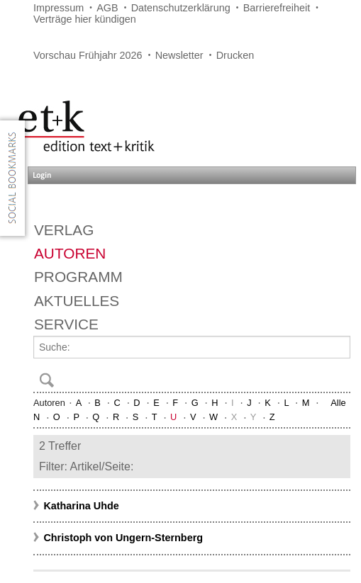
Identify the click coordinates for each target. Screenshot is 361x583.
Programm (78, 276)
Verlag (64, 230)
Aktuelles (76, 301)
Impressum (58, 7)
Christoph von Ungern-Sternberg (123, 537)
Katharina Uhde (80, 505)
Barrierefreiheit (276, 7)
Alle (338, 402)
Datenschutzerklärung (181, 7)
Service (66, 324)
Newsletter (179, 55)
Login (42, 175)
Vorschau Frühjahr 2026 (88, 55)
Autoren (70, 253)
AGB (107, 7)
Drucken (235, 55)
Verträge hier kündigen (84, 19)
